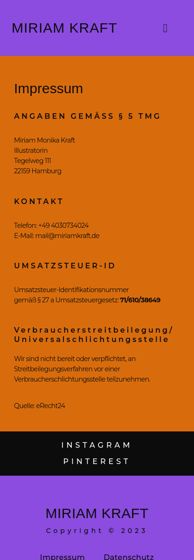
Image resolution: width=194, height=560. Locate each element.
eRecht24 (50, 406)
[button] (165, 28)
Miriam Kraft (65, 27)
